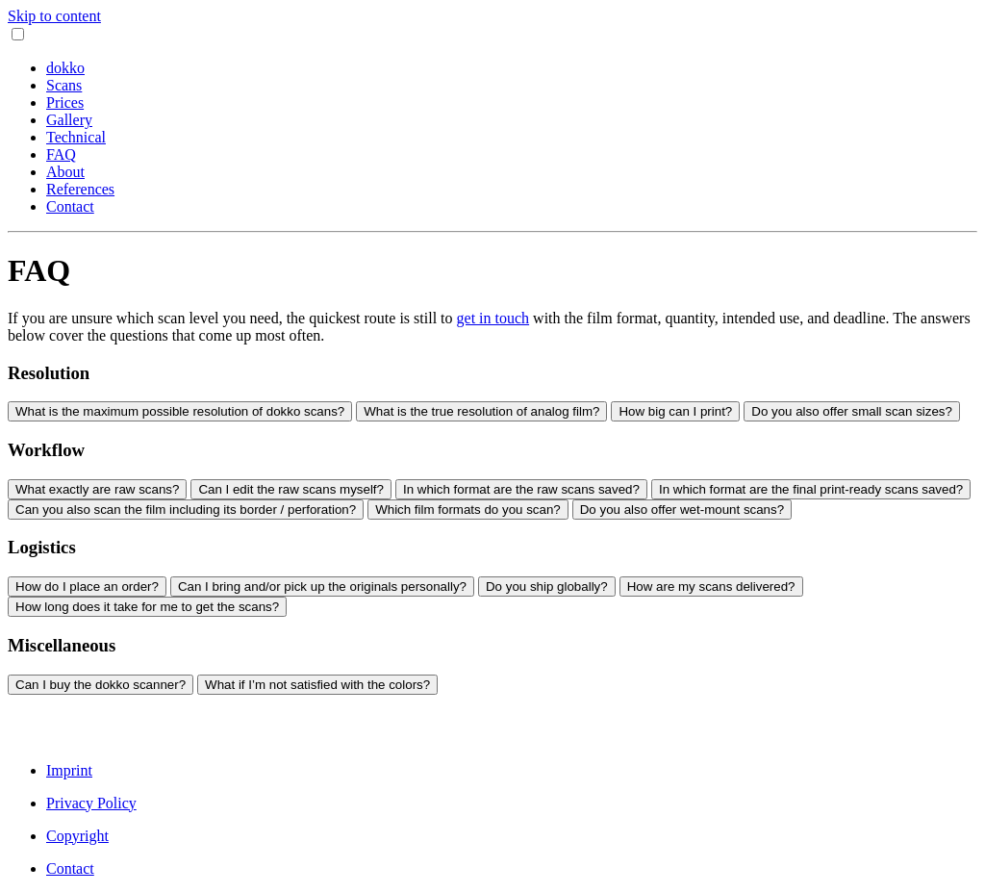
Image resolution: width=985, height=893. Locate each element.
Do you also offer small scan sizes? (851, 411)
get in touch (493, 318)
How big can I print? (675, 411)
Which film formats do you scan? (468, 509)
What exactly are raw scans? (97, 489)
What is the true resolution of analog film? (481, 411)
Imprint (69, 770)
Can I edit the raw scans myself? (291, 489)
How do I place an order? (87, 586)
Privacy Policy (91, 803)
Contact (70, 206)
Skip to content (54, 16)
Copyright (77, 836)
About (65, 172)
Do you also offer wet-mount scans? (682, 509)
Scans (64, 85)
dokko (65, 68)
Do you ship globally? (547, 586)
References (80, 189)
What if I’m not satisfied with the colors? (317, 684)
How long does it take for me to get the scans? (147, 607)
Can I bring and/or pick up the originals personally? (322, 586)
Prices (65, 102)
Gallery (69, 120)
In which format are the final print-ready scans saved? (811, 489)
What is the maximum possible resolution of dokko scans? (179, 411)
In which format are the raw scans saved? (521, 489)
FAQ (61, 154)
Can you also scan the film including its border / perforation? (185, 509)
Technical (76, 137)
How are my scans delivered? (711, 586)
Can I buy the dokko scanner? (100, 684)
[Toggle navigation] (18, 34)
